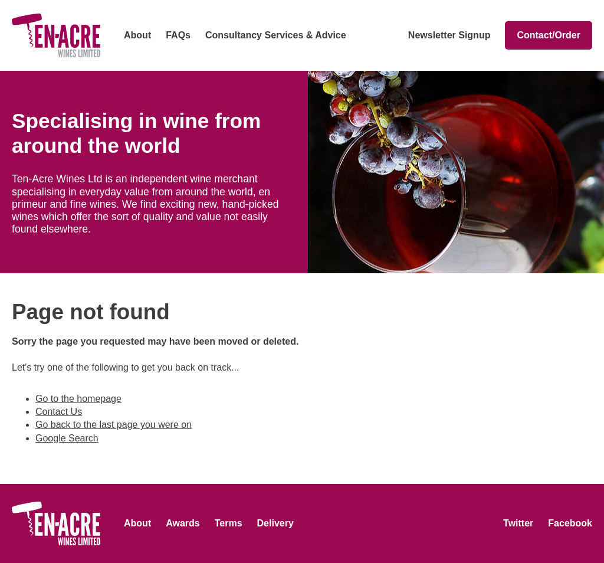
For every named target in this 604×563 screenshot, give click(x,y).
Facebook (570, 523)
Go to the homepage (78, 399)
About (137, 35)
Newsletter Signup (449, 35)
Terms (228, 523)
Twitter (518, 523)
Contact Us (58, 412)
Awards (183, 523)
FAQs (178, 35)
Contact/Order (548, 35)
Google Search (67, 438)
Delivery (275, 523)
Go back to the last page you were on (113, 425)
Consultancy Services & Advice (275, 35)
